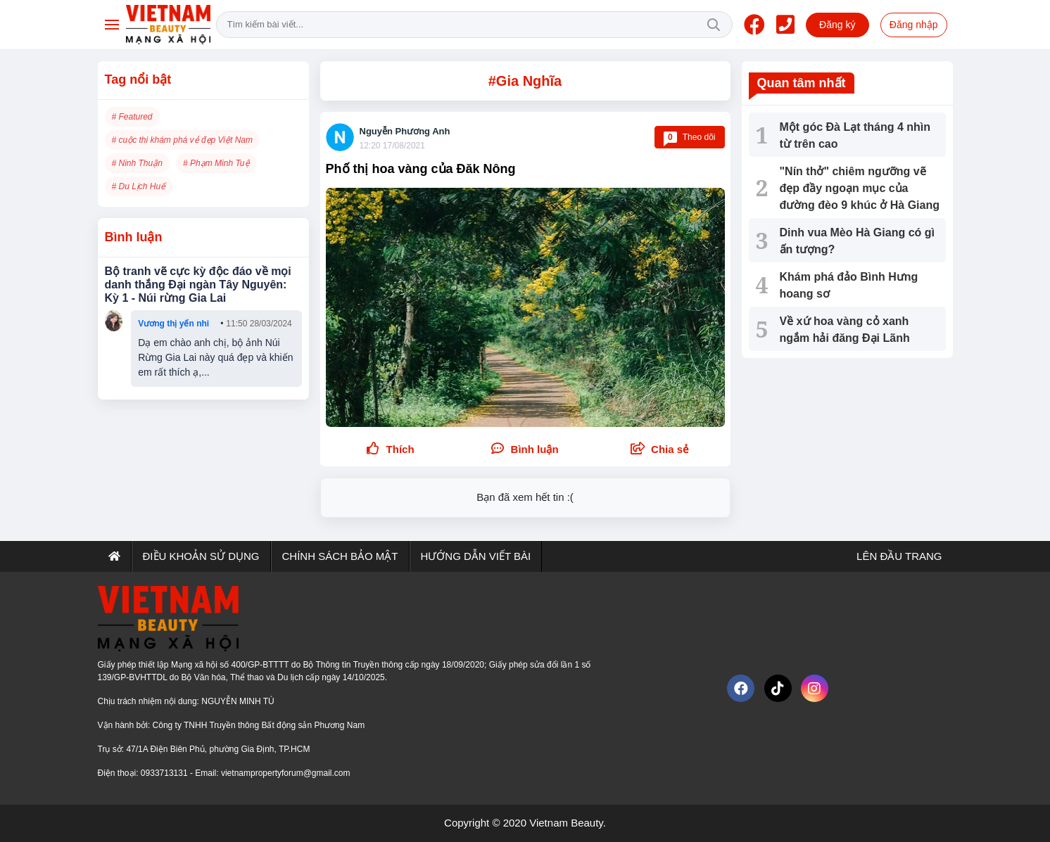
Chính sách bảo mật (340, 556)
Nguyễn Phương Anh (405, 131)
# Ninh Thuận (137, 163)
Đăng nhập (914, 24)
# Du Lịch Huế (139, 186)
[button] (660, 450)
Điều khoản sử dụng (201, 556)
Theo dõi (690, 137)
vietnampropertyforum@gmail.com (285, 773)
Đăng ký (837, 24)
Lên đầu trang (898, 556)
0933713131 (165, 773)
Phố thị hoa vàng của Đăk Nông (421, 169)
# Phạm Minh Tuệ (216, 163)
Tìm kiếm (713, 24)
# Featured (132, 117)
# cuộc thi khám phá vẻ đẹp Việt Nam (182, 140)
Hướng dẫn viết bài (476, 556)
